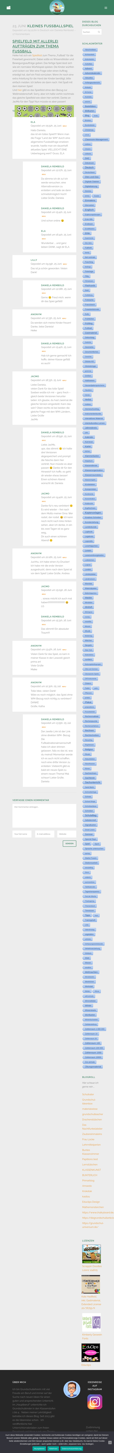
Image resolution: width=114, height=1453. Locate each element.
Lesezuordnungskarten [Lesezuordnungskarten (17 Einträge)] (94, 555)
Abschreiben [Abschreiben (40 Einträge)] (90, 50)
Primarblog (88, 1180)
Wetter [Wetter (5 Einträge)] (87, 991)
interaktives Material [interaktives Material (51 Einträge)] (94, 418)
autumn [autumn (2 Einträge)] (87, 101)
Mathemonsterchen (93, 1207)
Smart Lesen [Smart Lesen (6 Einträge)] (90, 830)
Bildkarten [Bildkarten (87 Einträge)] (89, 111)
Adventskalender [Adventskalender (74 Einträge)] (92, 73)
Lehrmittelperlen (91, 1144)
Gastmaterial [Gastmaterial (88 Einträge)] (91, 333)
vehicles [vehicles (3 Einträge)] (88, 939)
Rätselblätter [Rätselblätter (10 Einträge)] (90, 759)
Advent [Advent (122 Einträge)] (88, 68)
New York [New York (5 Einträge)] (88, 650)
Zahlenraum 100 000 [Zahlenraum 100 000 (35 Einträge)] (94, 1048)
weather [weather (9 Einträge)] (88, 967)
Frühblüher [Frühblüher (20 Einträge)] (89, 319)
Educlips (86, 1365)
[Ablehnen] (110, 1442)
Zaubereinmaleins (92, 1134)
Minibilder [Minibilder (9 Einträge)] (88, 602)
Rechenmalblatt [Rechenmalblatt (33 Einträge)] (91, 716)
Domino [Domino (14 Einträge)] (88, 191)
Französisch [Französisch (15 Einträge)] (90, 305)
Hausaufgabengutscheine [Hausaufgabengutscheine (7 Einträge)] (94, 385)
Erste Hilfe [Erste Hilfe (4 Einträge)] (89, 219)
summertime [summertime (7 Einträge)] (89, 882)
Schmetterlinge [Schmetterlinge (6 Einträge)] (90, 792)
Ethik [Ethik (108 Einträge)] (87, 233)
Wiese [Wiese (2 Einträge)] (97, 991)
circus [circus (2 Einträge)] (87, 135)
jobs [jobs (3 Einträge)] (86, 432)
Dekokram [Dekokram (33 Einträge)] (89, 163)
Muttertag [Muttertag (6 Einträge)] (88, 636)
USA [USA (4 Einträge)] (86, 925)
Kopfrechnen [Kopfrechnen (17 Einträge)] (90, 508)
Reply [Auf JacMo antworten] (64, 380)
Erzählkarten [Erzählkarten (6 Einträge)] (90, 229)
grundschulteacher (92, 1114)
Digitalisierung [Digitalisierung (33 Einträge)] (91, 186)
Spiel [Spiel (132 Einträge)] (87, 844)
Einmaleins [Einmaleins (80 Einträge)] (90, 200)
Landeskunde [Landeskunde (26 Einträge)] (90, 527)
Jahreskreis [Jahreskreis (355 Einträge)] (91, 427)
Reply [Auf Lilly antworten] (65, 264)
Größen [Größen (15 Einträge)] (88, 376)
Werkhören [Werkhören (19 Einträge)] (89, 982)
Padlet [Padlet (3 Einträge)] (87, 688)
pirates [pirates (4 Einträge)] (87, 698)
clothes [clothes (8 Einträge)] (88, 144)
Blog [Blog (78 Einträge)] (87, 115)
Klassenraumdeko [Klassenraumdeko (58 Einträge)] (93, 475)
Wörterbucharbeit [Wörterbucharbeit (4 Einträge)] (91, 1019)
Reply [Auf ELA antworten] (65, 126)
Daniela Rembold (64, 30)
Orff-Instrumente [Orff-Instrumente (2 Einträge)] (90, 678)
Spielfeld (37, 55)
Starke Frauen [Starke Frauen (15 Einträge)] (90, 858)
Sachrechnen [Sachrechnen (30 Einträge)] (90, 773)
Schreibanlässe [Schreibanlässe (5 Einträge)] (90, 806)
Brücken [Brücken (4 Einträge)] (88, 120)
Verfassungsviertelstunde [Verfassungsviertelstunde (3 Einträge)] (94, 944)
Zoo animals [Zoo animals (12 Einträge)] (90, 1062)
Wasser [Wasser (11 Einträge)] (88, 963)
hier (20, 90)
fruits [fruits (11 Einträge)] (87, 314)
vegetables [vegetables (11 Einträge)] (89, 934)
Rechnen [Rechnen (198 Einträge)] (89, 730)
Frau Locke (88, 1139)
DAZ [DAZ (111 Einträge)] (87, 158)
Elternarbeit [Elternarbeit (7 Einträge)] (89, 205)
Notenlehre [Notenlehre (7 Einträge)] (89, 655)
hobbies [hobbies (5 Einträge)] (88, 404)
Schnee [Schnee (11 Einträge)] (88, 797)
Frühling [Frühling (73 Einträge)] (88, 323)
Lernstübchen (90, 1164)
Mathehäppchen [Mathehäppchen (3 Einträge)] (90, 593)
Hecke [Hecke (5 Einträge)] (87, 395)
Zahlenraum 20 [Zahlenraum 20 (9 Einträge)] (91, 1038)
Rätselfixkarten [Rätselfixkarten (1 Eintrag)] (90, 764)
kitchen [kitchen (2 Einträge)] (87, 451)
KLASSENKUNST (91, 1169)
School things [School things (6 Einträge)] (90, 801)
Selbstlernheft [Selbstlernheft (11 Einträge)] (90, 820)
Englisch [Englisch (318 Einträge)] (89, 209)
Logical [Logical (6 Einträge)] (87, 565)
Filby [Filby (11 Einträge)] (87, 276)
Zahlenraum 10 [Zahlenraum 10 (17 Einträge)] (91, 1034)
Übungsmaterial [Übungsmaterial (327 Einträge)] (93, 1066)
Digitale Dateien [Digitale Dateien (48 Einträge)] (92, 181)
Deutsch (44, 30)
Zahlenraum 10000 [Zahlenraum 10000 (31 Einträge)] (93, 1057)
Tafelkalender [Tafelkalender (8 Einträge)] (90, 887)
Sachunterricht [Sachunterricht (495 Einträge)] (92, 782)
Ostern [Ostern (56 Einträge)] (88, 683)
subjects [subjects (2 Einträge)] (88, 877)
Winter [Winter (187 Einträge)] (88, 1005)
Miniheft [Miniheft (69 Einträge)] (88, 607)
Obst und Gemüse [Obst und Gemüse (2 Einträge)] (91, 669)
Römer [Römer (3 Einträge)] (87, 768)
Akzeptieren (39, 1449)
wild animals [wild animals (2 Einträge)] (89, 996)
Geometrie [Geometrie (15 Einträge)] (89, 347)
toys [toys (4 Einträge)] (96, 915)
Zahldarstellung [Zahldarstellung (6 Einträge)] (90, 1024)
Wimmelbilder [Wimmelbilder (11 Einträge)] (90, 1001)
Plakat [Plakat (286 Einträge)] (88, 702)
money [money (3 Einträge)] (87, 617)
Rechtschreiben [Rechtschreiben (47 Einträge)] (92, 735)
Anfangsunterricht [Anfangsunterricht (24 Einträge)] (92, 83)
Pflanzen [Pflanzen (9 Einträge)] (88, 693)
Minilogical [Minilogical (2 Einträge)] (88, 612)
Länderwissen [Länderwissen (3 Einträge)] (90, 579)
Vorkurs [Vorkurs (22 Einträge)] (88, 953)
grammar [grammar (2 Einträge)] (88, 371)
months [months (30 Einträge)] (88, 621)
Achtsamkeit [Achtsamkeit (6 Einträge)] (89, 54)
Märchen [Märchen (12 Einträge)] (88, 640)
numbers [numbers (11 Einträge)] (88, 659)
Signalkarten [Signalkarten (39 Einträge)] (90, 825)
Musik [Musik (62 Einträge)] (87, 631)
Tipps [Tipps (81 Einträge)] (87, 915)
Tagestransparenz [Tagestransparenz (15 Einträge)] (92, 892)
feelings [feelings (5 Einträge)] (88, 267)
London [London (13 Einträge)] (88, 569)
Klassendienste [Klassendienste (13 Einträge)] (91, 465)
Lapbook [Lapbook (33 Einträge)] (88, 532)
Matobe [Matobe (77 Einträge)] (88, 598)
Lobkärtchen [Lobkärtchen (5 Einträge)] (89, 560)
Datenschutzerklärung (71, 1449)
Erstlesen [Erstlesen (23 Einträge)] (89, 224)
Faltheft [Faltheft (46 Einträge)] (88, 248)
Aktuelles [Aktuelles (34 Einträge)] (89, 78)
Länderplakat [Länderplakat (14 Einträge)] (90, 574)
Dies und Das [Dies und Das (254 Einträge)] (92, 177)
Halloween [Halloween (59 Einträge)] (90, 380)
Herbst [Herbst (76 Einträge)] (88, 399)
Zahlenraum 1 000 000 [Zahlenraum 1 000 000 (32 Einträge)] (94, 1029)
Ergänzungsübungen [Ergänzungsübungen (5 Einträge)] (92, 214)
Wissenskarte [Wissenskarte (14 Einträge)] (90, 1010)
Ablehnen (53, 1449)
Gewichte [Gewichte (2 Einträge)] (88, 356)
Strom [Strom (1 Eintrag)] (87, 872)
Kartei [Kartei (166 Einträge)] (88, 446)
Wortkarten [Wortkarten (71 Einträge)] (90, 1015)
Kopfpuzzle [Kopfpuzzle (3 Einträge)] (89, 503)
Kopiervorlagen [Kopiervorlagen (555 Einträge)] (93, 512)
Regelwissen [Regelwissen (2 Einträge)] (89, 745)
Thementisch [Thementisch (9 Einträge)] (90, 906)
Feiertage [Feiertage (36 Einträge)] (89, 271)
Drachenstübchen (92, 1119)
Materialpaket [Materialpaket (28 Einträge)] (90, 588)
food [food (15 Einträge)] (87, 290)
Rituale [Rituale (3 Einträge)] (87, 754)
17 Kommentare (21, 34)
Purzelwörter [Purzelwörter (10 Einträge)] (90, 712)
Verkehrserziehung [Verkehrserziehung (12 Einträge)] (92, 948)
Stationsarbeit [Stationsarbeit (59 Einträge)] (91, 863)
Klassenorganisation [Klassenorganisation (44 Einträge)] (94, 470)
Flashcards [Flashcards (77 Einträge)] (90, 285)
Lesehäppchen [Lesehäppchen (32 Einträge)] (91, 546)
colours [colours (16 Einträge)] (88, 154)
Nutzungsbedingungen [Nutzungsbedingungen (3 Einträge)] (93, 664)
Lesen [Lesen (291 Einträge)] (88, 550)
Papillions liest (90, 1159)
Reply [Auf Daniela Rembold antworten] (44, 174)
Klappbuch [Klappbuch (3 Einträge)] (89, 461)
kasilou (86, 1196)
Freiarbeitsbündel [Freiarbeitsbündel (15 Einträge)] (92, 309)
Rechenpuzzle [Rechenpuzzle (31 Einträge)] (91, 721)
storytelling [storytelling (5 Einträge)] (89, 867)
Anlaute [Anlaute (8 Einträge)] (88, 87)
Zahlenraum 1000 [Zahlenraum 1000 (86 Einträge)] (93, 1052)
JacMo (35, 376)
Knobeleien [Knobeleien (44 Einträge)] (90, 484)
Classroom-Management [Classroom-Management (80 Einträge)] (96, 139)
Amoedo (87, 1185)
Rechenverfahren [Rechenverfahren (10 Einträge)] (92, 726)
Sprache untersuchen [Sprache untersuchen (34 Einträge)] (94, 848)
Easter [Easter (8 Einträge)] (96, 196)
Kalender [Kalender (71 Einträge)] (89, 437)
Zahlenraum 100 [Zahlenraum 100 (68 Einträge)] (92, 1043)
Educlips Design (91, 1201)
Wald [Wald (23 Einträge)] (87, 958)
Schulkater (88, 1094)
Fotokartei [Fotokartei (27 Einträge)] (89, 300)
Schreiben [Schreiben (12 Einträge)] (89, 811)
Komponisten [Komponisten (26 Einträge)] (90, 489)
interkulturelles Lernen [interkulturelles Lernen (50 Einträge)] (95, 423)
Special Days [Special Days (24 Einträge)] (90, 839)
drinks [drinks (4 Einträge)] (87, 196)
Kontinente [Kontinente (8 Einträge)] (89, 494)
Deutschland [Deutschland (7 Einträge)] (90, 172)
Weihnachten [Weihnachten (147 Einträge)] (91, 972)
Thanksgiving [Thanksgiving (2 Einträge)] (89, 901)
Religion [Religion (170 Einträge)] (89, 749)
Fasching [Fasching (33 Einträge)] (89, 262)
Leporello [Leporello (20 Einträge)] (89, 541)
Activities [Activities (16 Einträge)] (88, 64)
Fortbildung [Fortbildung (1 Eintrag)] (88, 295)
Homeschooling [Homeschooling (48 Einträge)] (92, 409)
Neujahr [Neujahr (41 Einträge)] (88, 645)
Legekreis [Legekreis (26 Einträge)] (89, 536)
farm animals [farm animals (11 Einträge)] (90, 257)
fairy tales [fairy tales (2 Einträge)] (88, 243)
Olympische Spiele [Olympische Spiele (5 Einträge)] (92, 674)
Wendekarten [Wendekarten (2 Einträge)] (89, 977)
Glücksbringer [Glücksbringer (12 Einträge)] (90, 366)
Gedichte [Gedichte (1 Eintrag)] (88, 342)
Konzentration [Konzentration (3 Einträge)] (90, 499)
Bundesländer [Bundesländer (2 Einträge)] (90, 125)
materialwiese (90, 1109)
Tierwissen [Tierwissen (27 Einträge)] (89, 910)
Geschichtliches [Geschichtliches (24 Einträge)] (91, 352)
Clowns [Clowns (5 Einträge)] (88, 149)
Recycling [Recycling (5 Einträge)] (88, 740)
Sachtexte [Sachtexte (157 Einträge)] (90, 778)
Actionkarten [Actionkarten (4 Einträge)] (89, 59)
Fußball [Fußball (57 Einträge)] (88, 328)
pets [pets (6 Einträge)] (96, 688)
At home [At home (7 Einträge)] (88, 92)
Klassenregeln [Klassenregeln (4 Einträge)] (90, 480)
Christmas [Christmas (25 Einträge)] (89, 130)
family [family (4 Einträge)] (87, 252)
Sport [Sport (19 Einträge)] (97, 844)
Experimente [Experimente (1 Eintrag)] (89, 238)
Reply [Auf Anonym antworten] (64, 318)
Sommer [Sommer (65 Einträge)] (89, 834)
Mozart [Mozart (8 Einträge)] (87, 626)
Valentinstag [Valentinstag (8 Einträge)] (89, 929)
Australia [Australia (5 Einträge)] (88, 97)
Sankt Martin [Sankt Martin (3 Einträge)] (89, 787)
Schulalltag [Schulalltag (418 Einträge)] (90, 815)
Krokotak (87, 1191)
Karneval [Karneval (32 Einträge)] (89, 442)
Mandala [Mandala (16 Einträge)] (88, 584)
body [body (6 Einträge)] (96, 115)
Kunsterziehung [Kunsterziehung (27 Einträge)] (91, 522)
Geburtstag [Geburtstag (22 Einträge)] (89, 337)
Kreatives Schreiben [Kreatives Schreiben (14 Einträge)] (93, 517)
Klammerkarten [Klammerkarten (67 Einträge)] (92, 456)
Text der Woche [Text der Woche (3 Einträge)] (90, 896)
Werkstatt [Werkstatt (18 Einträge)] (89, 986)
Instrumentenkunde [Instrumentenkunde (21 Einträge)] (93, 414)
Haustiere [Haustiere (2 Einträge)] (88, 390)
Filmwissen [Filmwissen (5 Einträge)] (89, 281)
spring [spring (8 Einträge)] (87, 853)
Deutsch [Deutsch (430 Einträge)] (89, 167)
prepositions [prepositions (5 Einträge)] (89, 707)
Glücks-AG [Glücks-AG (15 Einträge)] (89, 361)
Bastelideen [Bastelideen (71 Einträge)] (90, 106)
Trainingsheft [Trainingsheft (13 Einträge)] (90, 920)
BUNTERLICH (89, 1175)
